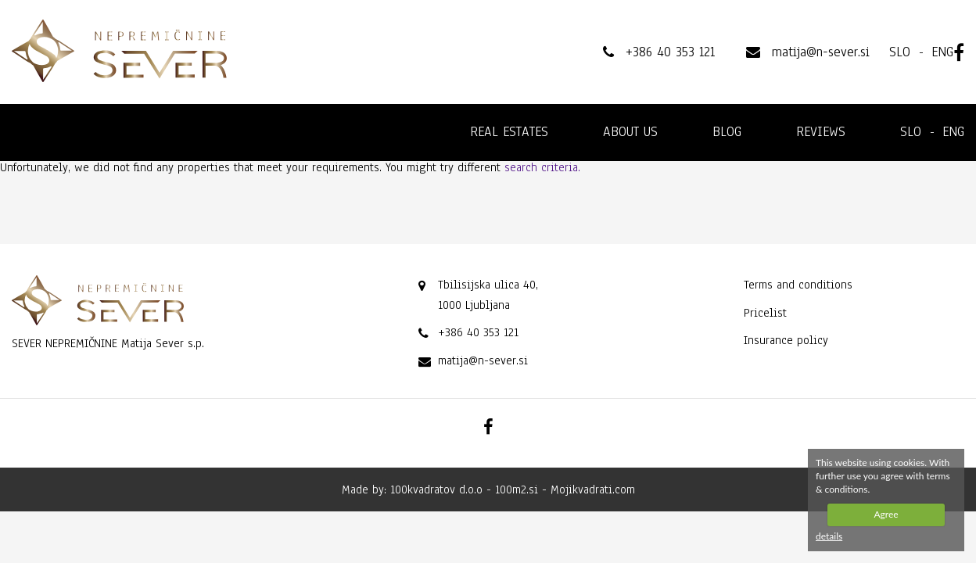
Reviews (820, 132)
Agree (886, 514)
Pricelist (765, 313)
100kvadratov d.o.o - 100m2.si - (470, 489)
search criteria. (542, 167)
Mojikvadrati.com (593, 489)
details (829, 536)
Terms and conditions (798, 284)
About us (630, 132)
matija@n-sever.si (483, 360)
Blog (726, 132)
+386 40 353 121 (478, 332)
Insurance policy (786, 340)
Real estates (509, 132)
